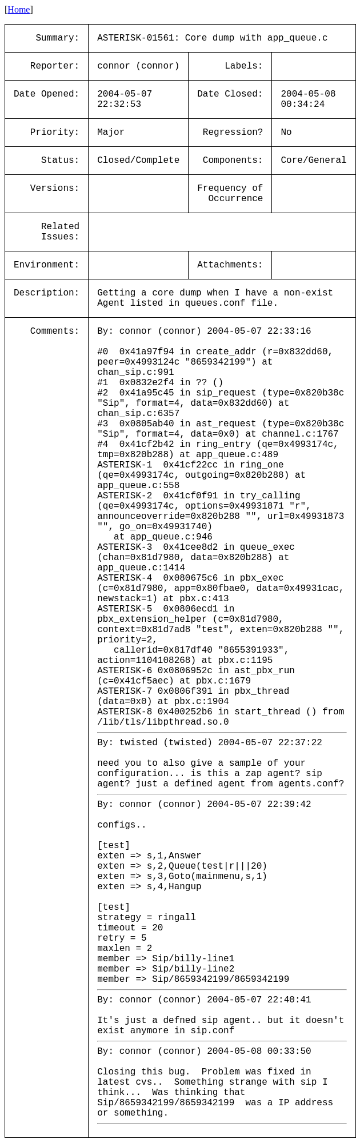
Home (18, 9)
